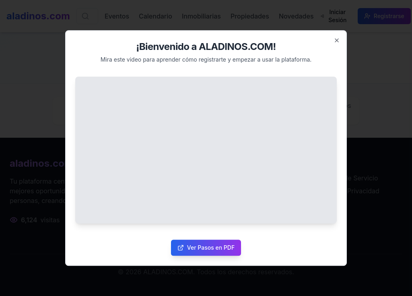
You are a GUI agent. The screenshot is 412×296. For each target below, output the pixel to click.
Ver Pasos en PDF (206, 247)
